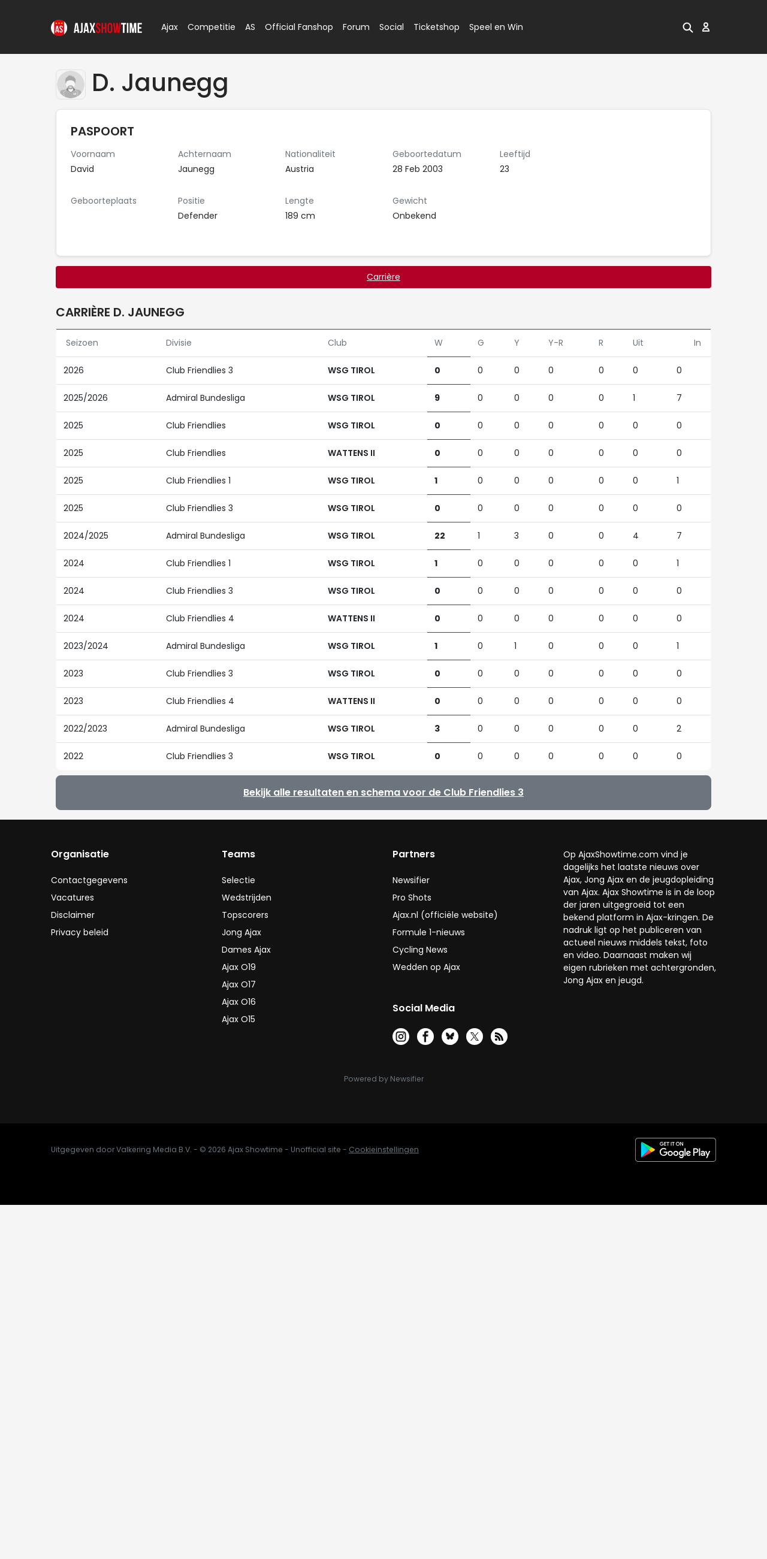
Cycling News (420, 950)
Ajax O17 (239, 984)
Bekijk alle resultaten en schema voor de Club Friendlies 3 (383, 792)
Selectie (238, 880)
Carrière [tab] (383, 277)
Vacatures (72, 898)
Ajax (168, 27)
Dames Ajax (246, 950)
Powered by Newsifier (384, 1079)
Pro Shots (411, 898)
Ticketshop (436, 27)
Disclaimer (73, 915)
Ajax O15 (238, 1019)
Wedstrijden (246, 898)
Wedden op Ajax (426, 967)
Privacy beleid (79, 932)
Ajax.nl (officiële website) (445, 915)
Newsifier (411, 880)
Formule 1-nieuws (428, 932)
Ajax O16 (239, 1002)
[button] (688, 27)
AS (250, 27)
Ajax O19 (239, 967)
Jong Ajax (241, 932)
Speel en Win (496, 27)
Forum (356, 27)
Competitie (207, 27)
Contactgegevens (89, 880)
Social (389, 27)
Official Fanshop (292, 27)
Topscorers (245, 915)
